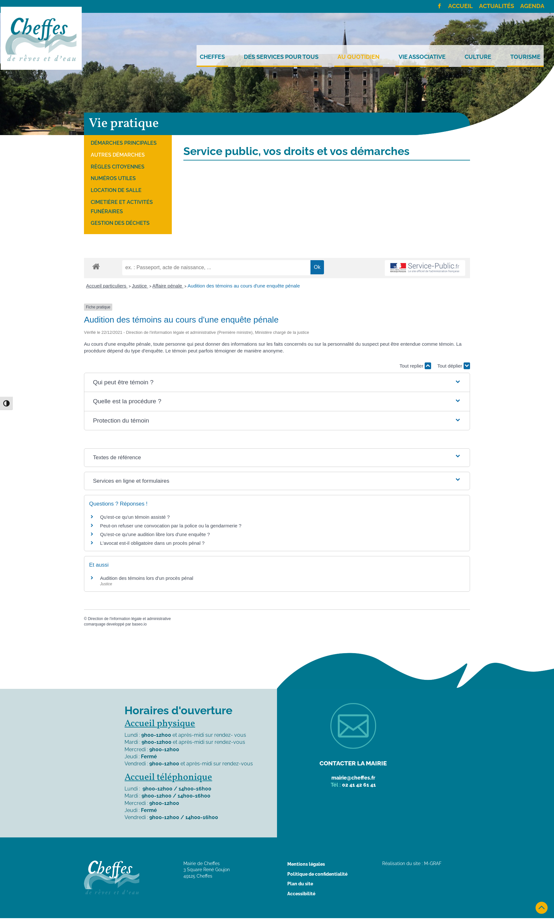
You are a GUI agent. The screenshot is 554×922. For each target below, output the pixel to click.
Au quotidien (358, 57)
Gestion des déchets (120, 223)
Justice (140, 285)
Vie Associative (422, 57)
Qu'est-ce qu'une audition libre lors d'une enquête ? (155, 534)
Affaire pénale (167, 285)
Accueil (460, 6)
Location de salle (116, 190)
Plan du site (300, 883)
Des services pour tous (281, 57)
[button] (277, 382)
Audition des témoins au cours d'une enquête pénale (244, 285)
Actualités (496, 6)
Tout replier (415, 365)
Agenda (532, 6)
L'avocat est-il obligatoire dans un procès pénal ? (152, 543)
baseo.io (139, 624)
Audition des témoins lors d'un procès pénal (146, 578)
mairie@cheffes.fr (353, 778)
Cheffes (212, 57)
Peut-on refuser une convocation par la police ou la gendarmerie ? (170, 525)
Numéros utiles (113, 178)
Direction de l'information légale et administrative (129, 618)
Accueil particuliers (107, 285)
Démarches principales (124, 143)
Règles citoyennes (117, 167)
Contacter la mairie (353, 763)
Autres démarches (118, 155)
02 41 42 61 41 (359, 785)
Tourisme (525, 57)
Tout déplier (453, 365)
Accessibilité (301, 893)
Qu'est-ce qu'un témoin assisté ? (135, 517)
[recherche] (216, 267)
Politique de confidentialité (317, 874)
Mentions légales (306, 864)
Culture (478, 57)
